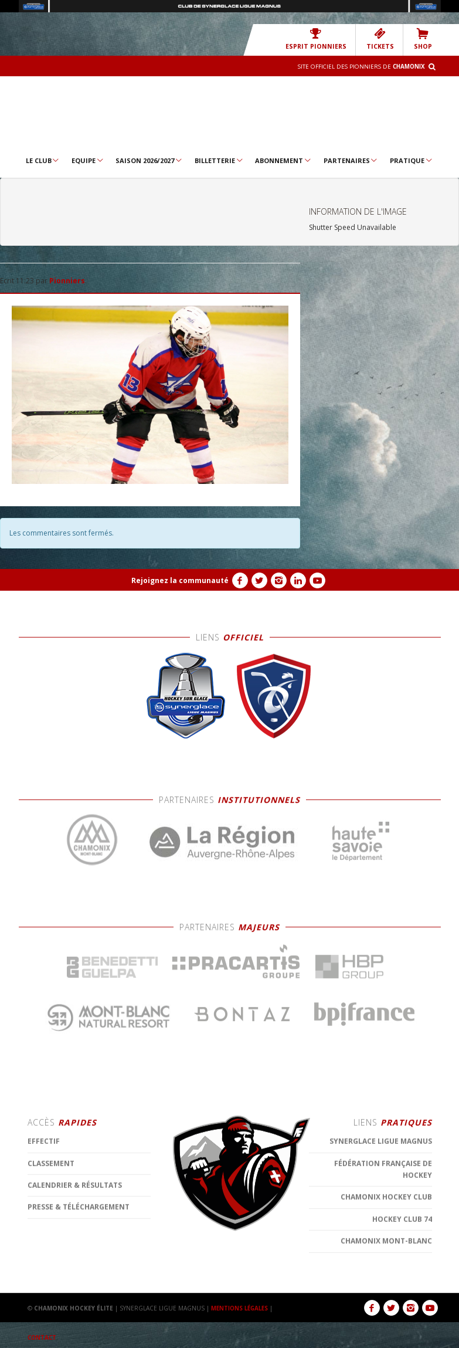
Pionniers (67, 281)
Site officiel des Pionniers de (359, 66)
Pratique (411, 160)
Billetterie (219, 160)
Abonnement (283, 160)
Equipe (88, 160)
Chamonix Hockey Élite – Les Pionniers (229, 114)
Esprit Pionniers (321, 39)
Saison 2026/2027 (149, 160)
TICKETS (382, 39)
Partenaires (351, 160)
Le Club (43, 160)
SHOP (423, 39)
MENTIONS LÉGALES (241, 1308)
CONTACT (43, 1337)
